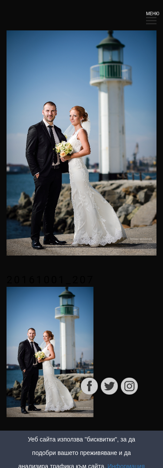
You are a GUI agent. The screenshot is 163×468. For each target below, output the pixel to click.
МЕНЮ (151, 16)
